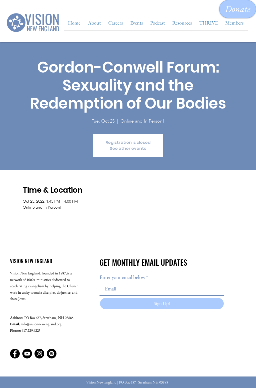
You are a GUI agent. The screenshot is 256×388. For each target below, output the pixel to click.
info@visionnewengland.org (41, 323)
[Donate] (237, 9)
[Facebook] (15, 353)
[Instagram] (39, 353)
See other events (128, 148)
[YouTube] (27, 353)
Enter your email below (122, 277)
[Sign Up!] (162, 303)
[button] (94, 23)
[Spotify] (51, 353)
